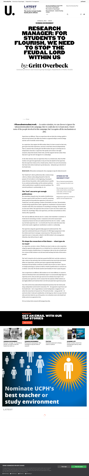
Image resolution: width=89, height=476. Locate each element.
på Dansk (83, 1)
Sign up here (27, 277)
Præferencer (14, 473)
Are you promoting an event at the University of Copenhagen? (54, 6)
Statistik (22, 473)
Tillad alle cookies (79, 466)
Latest (30, 6)
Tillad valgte (64, 466)
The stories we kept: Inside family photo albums (32, 11)
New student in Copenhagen (53, 8)
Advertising (49, 460)
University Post (7, 1)
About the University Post (72, 5)
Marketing (29, 473)
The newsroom (49, 458)
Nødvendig (6, 473)
